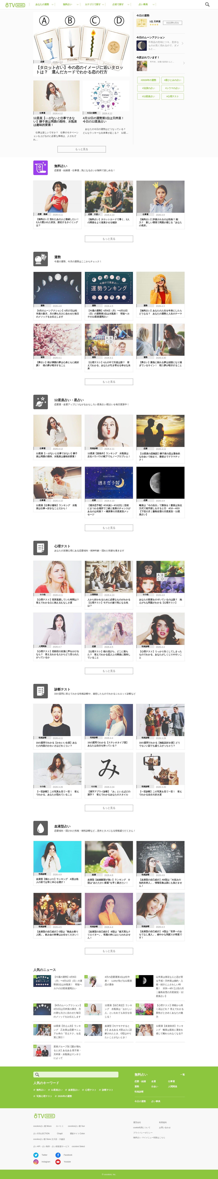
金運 (153, 1081)
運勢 (137, 1086)
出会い (154, 1086)
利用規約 (163, 1122)
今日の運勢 (140, 1101)
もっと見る (81, 149)
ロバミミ (60, 1126)
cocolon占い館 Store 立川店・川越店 (49, 1139)
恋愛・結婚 (140, 1081)
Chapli (60, 1133)
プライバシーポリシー (143, 1133)
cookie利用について (141, 1127)
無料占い (40, 1090)
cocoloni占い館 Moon (42, 1126)
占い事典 (155, 1101)
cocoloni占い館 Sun (76, 1126)
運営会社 (137, 1122)
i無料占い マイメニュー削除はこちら (149, 1137)
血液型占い (73, 1090)
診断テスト (107, 1090)
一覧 (182, 1074)
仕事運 (171, 1081)
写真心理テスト (44, 1096)
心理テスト (90, 1090)
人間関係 (172, 1086)
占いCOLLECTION (41, 1133)
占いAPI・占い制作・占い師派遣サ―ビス (51, 1146)
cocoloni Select (78, 1146)
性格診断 (139, 1091)
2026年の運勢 (65, 1096)
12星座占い (57, 1090)
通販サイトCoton (77, 1133)
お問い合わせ (165, 1127)
